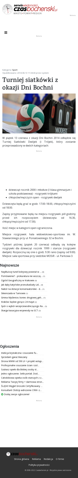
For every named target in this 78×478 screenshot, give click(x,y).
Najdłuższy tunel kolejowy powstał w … (21, 271)
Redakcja (48, 459)
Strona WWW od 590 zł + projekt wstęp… (22, 361)
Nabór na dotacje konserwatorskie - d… (21, 288)
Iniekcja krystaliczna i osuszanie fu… (19, 352)
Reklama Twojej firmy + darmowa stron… (22, 381)
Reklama (36, 459)
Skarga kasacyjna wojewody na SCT (20, 310)
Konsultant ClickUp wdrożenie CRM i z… (21, 390)
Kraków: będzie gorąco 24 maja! (18, 301)
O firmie (60, 459)
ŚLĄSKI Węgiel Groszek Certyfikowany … (21, 385)
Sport (14, 69)
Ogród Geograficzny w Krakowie (18, 280)
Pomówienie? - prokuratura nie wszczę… (22, 276)
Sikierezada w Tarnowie (13, 293)
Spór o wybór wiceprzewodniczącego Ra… (23, 306)
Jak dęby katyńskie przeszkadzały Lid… (21, 284)
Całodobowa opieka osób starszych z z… (22, 377)
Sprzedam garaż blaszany (14, 357)
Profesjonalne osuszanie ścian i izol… (20, 365)
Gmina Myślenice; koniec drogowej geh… (22, 297)
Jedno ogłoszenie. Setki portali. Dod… (20, 373)
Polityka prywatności (39, 464)
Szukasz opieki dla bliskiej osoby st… (19, 369)
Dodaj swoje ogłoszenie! (15, 394)
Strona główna (21, 459)
